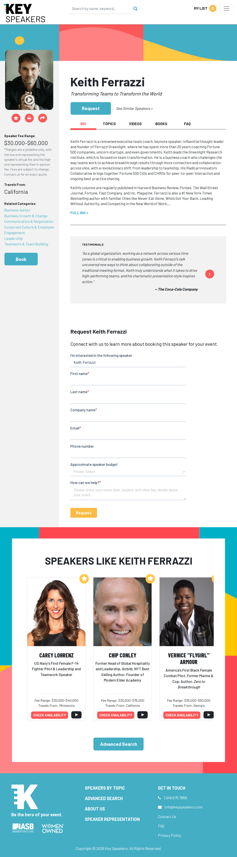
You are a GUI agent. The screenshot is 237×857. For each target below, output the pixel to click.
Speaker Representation (112, 819)
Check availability (49, 715)
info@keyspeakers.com (183, 807)
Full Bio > (79, 212)
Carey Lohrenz (56, 655)
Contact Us (167, 816)
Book (21, 259)
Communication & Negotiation (28, 221)
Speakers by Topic (105, 788)
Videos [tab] (135, 123)
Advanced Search (118, 744)
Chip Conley (122, 655)
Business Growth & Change (25, 216)
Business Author (17, 210)
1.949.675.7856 (175, 797)
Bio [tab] (83, 123)
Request (91, 108)
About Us (95, 808)
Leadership (13, 238)
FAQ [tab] (187, 123)
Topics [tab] (109, 123)
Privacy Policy (169, 835)
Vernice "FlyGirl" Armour (188, 658)
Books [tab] (161, 123)
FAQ (161, 826)
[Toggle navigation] (226, 8)
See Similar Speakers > (134, 108)
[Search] (100, 8)
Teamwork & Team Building (26, 244)
